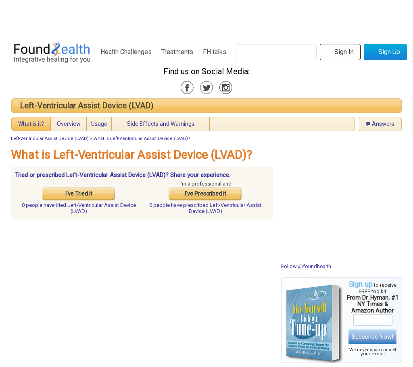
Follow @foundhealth (306, 266)
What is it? (31, 124)
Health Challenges (126, 52)
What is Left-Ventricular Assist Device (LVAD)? (142, 138)
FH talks (214, 52)
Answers (383, 124)
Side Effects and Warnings (160, 124)
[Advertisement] (206, 18)
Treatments (177, 52)
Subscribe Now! (372, 336)
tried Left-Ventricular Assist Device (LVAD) (79, 208)
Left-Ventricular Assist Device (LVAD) (86, 106)
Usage (99, 124)
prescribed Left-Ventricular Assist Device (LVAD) (205, 208)
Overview (69, 124)
